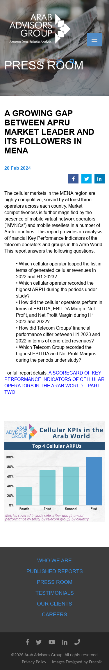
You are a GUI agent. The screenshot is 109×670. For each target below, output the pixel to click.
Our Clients (54, 604)
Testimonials (54, 593)
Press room (54, 582)
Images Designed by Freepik (77, 662)
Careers (54, 614)
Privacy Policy (34, 662)
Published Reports (54, 571)
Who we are (54, 561)
